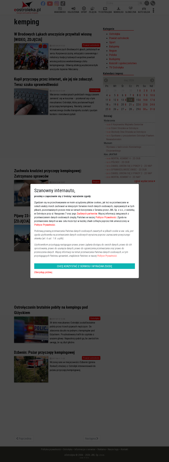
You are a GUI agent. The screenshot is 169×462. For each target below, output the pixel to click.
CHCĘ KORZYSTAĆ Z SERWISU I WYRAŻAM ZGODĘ (84, 266)
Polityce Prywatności (106, 217)
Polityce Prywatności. (107, 255)
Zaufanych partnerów (87, 213)
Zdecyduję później (43, 272)
